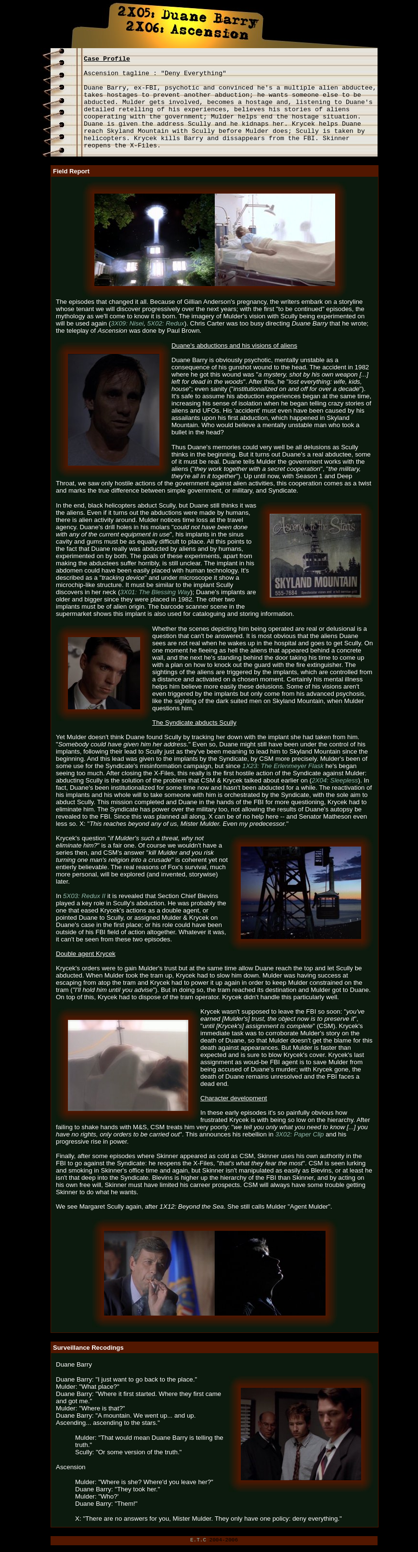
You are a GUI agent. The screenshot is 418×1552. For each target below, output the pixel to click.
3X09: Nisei (127, 323)
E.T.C (198, 1540)
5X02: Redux (165, 323)
